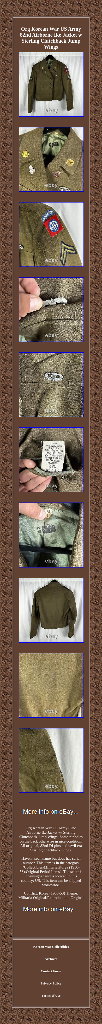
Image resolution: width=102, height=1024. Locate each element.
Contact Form (51, 971)
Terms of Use (50, 995)
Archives (51, 959)
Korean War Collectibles (51, 947)
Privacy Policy (51, 983)
